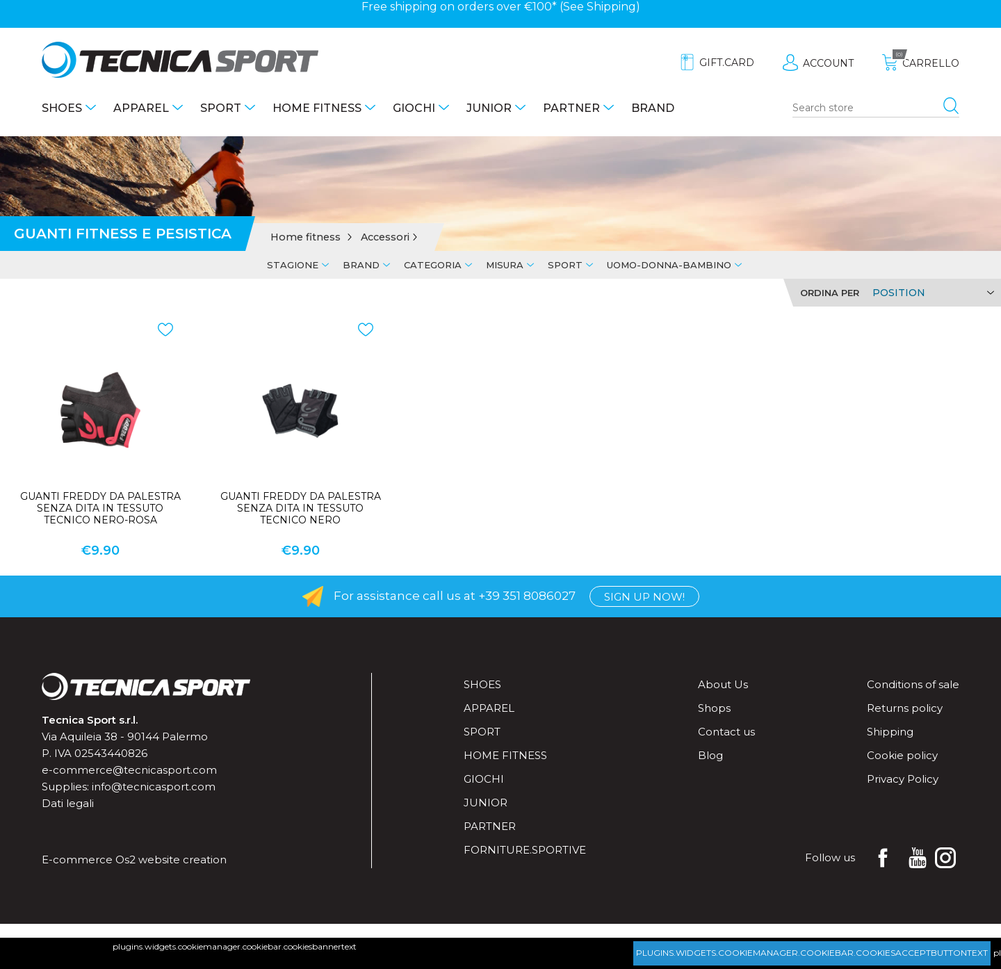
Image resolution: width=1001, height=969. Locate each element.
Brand (652, 108)
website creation (182, 859)
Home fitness (316, 108)
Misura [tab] (504, 264)
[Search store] (875, 108)
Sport (220, 108)
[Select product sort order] (931, 293)
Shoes (62, 108)
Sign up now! (644, 596)
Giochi (414, 108)
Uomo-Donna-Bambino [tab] (669, 264)
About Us (723, 684)
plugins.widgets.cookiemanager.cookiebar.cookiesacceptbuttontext (812, 952)
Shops (714, 708)
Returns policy (905, 708)
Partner (571, 108)
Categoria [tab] (433, 264)
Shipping (611, 6)
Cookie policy (902, 755)
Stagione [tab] (292, 264)
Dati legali (68, 803)
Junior (489, 108)
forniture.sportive (525, 849)
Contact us (726, 731)
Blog (710, 755)
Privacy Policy (902, 778)
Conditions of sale (913, 684)
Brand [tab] (361, 264)
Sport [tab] (565, 264)
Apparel (141, 108)
